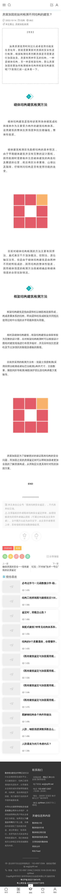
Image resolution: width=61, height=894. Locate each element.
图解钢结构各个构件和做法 (36, 714)
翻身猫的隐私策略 (40, 837)
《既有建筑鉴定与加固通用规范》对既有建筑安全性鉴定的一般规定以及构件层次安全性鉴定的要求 (39, 685)
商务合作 (36, 846)
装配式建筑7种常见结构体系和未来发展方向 (38, 627)
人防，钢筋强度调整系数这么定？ (38, 729)
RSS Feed (36, 851)
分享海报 (52, 556)
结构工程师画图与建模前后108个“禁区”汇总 (38, 597)
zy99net (41, 803)
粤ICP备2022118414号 (30, 880)
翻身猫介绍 (37, 823)
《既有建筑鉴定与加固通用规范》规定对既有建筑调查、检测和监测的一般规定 (39, 670)
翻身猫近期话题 (39, 832)
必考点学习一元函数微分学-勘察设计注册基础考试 (39, 583)
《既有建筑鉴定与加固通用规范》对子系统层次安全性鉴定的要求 (39, 700)
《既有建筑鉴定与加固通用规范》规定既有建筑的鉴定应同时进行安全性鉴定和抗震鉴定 (39, 656)
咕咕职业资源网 (31, 5)
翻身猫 (31, 524)
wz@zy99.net (48, 784)
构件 (31, 126)
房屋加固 (19, 24)
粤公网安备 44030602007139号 (30, 883)
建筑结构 (41, 126)
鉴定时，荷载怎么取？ (34, 612)
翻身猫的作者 (38, 827)
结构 (23, 20)
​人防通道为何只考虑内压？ (36, 743)
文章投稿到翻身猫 (40, 842)
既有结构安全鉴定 (33, 513)
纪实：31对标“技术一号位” (45, 566)
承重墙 (40, 162)
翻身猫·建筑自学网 (13, 773)
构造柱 (51, 158)
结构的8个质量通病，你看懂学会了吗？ (38, 641)
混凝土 (40, 362)
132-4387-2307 (44, 789)
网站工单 (47, 777)
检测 (26, 24)
